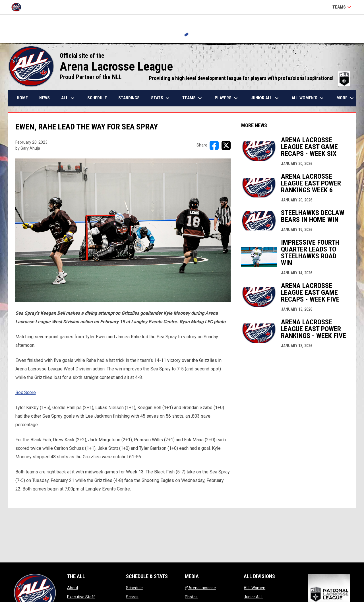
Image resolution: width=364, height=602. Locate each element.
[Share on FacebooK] (214, 145)
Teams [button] (342, 7)
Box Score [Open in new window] (25, 392)
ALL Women (254, 587)
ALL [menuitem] (68, 98)
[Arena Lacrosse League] (18, 7)
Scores (132, 597)
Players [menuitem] (227, 98)
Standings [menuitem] (129, 97)
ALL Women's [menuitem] (308, 98)
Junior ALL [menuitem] (265, 98)
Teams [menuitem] (192, 98)
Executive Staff (81, 597)
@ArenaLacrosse (200, 587)
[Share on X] (226, 145)
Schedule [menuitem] (97, 97)
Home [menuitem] (22, 97)
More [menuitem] (345, 98)
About (72, 587)
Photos (191, 597)
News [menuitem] (44, 97)
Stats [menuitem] (161, 98)
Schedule (134, 587)
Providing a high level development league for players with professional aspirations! (249, 78)
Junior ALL (253, 597)
